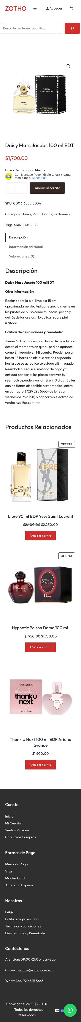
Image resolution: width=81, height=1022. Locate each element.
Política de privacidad (21, 919)
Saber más (39, 178)
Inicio (9, 816)
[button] (68, 66)
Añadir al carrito (47, 188)
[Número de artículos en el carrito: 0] (71, 8)
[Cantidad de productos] (16, 187)
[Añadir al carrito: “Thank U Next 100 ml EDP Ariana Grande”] (40, 764)
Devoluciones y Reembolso (25, 933)
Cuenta (15, 823)
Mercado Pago (16, 864)
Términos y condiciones (23, 926)
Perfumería (62, 214)
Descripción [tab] (18, 237)
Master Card (15, 878)
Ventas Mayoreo (17, 830)
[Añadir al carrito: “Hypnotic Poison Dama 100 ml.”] (40, 647)
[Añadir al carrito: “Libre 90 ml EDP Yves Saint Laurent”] (40, 535)
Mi (7, 823)
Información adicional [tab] (26, 247)
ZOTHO (16, 8)
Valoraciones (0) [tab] (21, 256)
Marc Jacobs (42, 214)
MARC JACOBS (26, 225)
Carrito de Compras (20, 837)
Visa (8, 871)
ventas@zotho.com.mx (35, 970)
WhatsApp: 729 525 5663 (24, 981)
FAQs (9, 912)
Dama (26, 214)
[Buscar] (72, 28)
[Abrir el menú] (35, 8)
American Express (19, 885)
